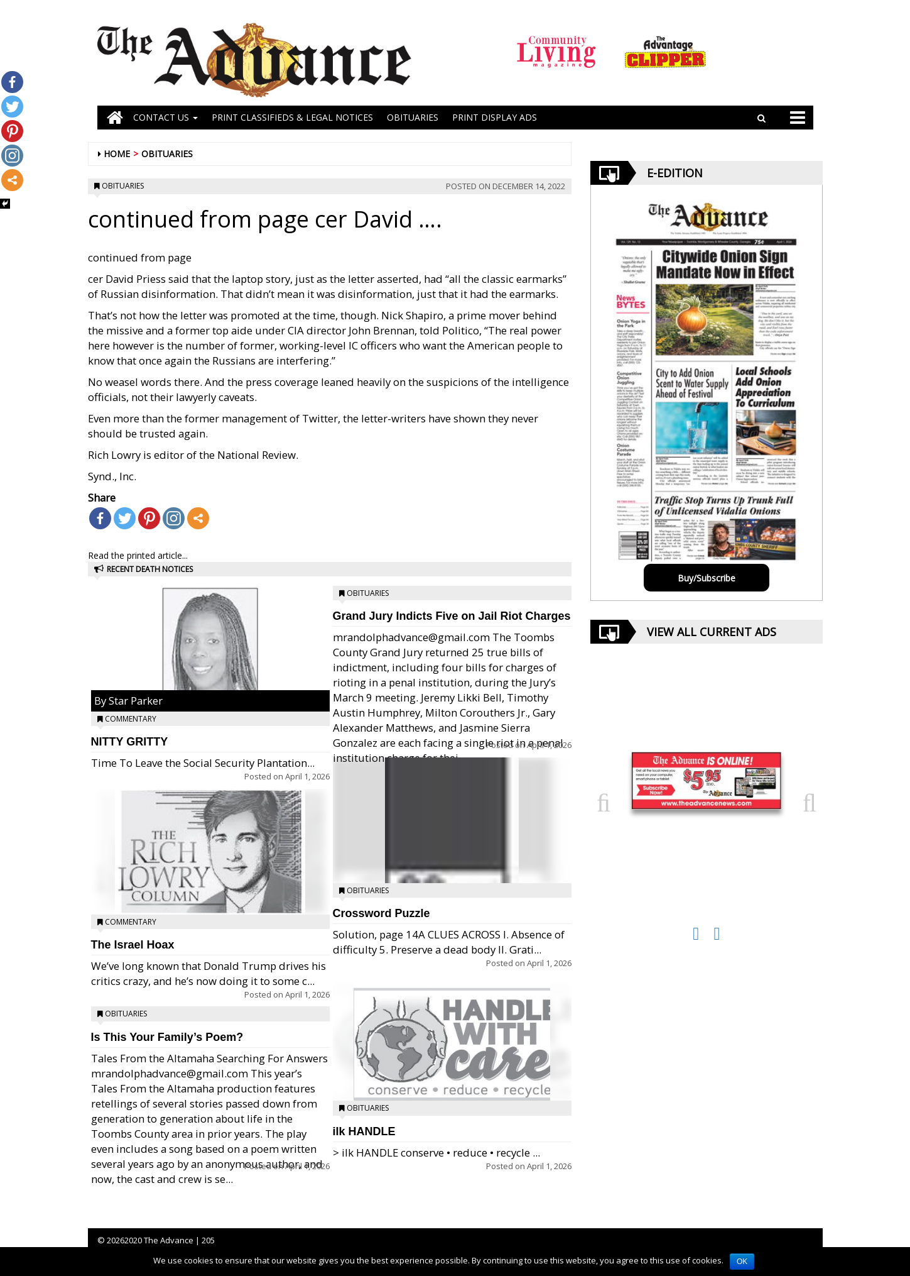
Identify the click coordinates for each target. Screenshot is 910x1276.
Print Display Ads (494, 117)
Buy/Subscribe (706, 578)
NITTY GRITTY (129, 741)
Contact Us (165, 117)
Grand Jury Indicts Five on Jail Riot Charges (452, 616)
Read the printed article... (138, 555)
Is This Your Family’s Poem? (167, 1037)
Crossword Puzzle (381, 913)
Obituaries (167, 154)
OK (742, 1261)
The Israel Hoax (133, 944)
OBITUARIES (412, 117)
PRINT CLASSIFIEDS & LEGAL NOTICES (292, 117)
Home (117, 154)
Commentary (130, 718)
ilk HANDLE (364, 1131)
